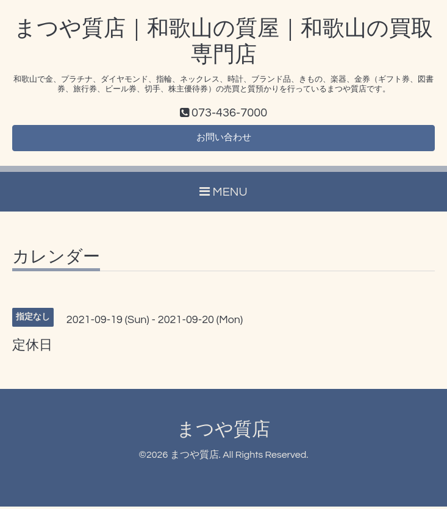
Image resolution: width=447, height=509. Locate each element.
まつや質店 (223, 431)
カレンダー (56, 259)
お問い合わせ (224, 139)
